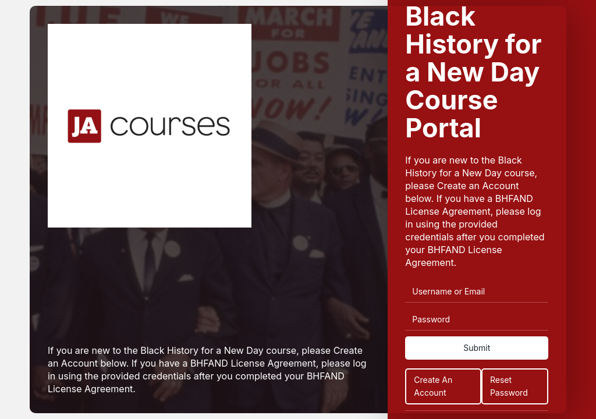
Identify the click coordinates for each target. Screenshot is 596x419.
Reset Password (509, 386)
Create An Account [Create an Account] (433, 386)
